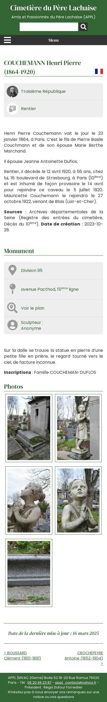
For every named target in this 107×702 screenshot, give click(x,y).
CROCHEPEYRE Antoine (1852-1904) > (84, 658)
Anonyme (31, 328)
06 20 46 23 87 (39, 682)
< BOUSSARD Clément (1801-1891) (22, 655)
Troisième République (43, 91)
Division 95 (31, 270)
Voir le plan (32, 308)
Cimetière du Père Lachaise (53, 11)
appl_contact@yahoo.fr (75, 682)
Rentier (28, 109)
